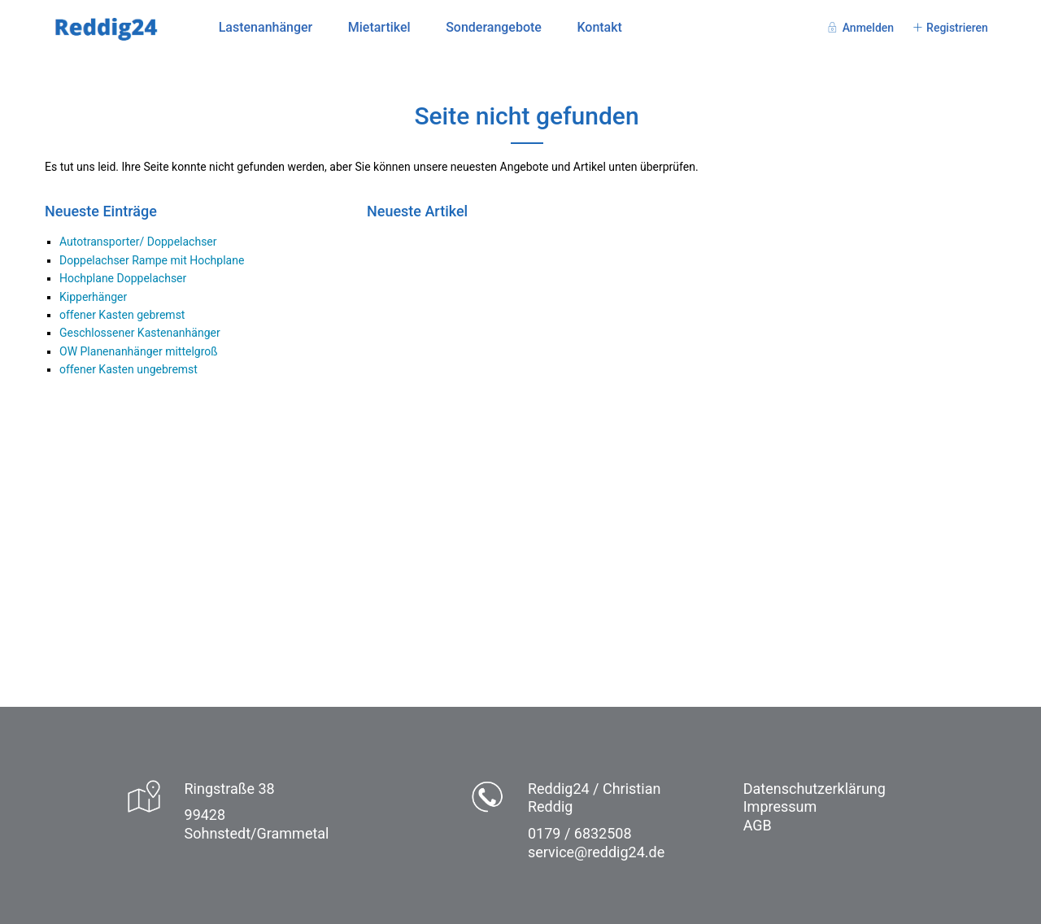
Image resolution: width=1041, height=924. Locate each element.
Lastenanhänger (266, 27)
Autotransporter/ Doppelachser (138, 241)
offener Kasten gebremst (122, 314)
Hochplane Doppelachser (122, 278)
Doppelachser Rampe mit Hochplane (151, 260)
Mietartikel (379, 27)
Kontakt (599, 27)
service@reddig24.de (596, 852)
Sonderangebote (494, 27)
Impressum (780, 806)
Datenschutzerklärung (814, 788)
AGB (757, 825)
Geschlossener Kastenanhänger (139, 332)
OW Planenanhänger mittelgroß (138, 351)
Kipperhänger (93, 296)
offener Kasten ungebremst (128, 369)
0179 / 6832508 (580, 833)
